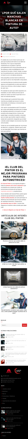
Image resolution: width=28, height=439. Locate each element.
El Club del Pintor (6, 183)
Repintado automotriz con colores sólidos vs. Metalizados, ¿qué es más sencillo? (16, 361)
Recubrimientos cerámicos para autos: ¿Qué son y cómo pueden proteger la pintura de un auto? (16, 354)
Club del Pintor (14, 54)
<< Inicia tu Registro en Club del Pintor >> (14, 210)
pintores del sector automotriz (15, 185)
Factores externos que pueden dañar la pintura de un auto (15, 335)
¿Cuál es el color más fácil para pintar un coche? (16, 341)
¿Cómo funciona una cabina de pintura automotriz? (15, 347)
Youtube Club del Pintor (7, 382)
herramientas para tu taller (9, 203)
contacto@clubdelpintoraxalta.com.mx (11, 378)
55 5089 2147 (5, 376)
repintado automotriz (7, 191)
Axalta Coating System (7, 197)
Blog (3, 56)
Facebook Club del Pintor (8, 380)
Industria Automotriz (10, 56)
